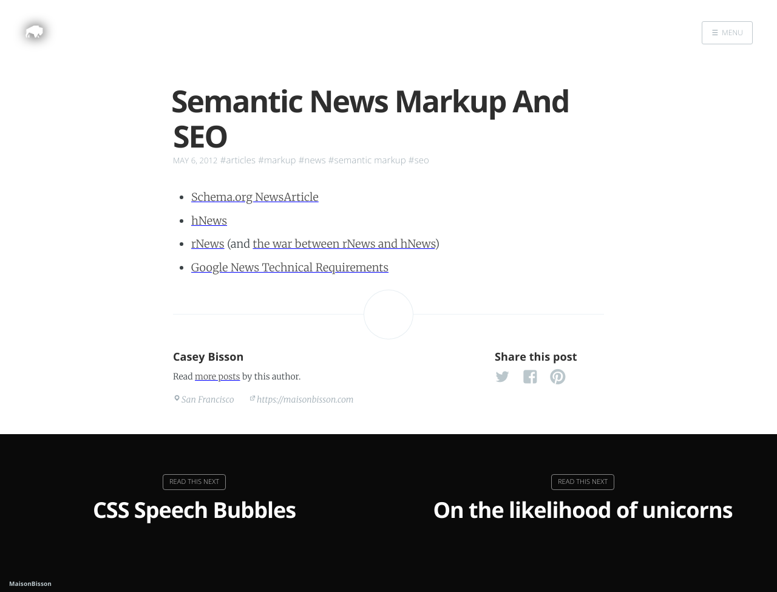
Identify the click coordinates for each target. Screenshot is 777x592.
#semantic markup (367, 160)
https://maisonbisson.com (305, 399)
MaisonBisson (30, 583)
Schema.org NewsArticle (255, 197)
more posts (217, 376)
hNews (209, 221)
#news (312, 160)
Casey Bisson (208, 357)
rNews (208, 244)
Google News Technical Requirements (289, 267)
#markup (277, 160)
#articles (238, 160)
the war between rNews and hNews (344, 244)
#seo (419, 160)
